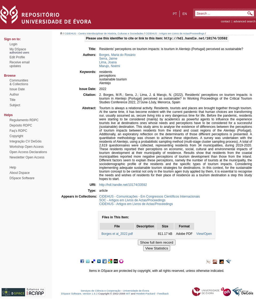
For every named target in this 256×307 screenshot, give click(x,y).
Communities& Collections (19, 82)
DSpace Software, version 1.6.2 (79, 294)
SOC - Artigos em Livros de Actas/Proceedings (132, 201)
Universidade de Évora (136, 291)
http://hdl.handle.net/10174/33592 (123, 185)
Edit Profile (17, 57)
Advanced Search (244, 21)
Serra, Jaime (108, 59)
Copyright (16, 136)
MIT (128, 294)
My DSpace (18, 49)
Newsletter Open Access (27, 157)
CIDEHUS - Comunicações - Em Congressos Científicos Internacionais (149, 197)
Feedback (163, 294)
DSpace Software (22, 178)
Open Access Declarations (28, 152)
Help (13, 167)
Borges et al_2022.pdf (117, 234)
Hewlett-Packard (145, 294)
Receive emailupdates (20, 64)
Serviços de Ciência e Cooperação (101, 291)
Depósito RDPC (21, 125)
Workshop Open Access (27, 147)
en (184, 14)
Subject (15, 105)
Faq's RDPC (18, 131)
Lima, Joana (108, 63)
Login (13, 44)
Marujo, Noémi (109, 66)
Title (12, 100)
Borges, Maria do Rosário (117, 55)
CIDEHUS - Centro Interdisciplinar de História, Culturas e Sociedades (104, 33)
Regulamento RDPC (24, 120)
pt (175, 14)
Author (14, 94)
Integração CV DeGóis (26, 141)
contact (225, 21)
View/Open (204, 234)
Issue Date (17, 89)
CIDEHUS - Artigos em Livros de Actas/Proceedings (174, 33)
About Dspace (20, 173)
